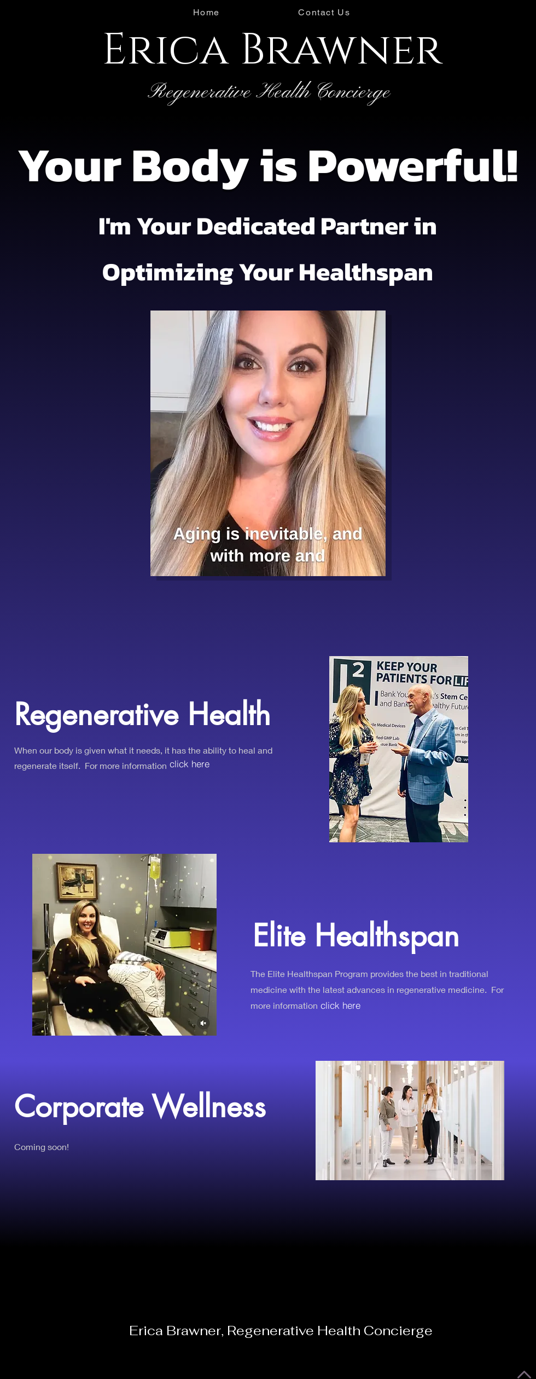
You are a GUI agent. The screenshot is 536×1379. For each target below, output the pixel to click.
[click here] (189, 764)
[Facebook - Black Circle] (33, 13)
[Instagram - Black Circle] (11, 13)
